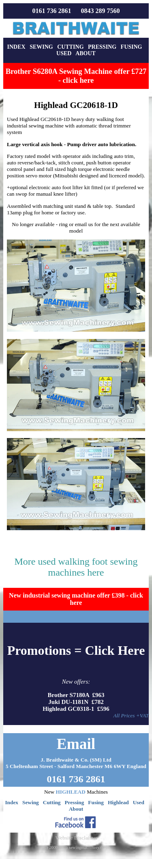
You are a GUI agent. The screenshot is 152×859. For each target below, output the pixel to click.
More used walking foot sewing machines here (76, 567)
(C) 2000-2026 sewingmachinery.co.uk (75, 847)
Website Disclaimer (77, 838)
